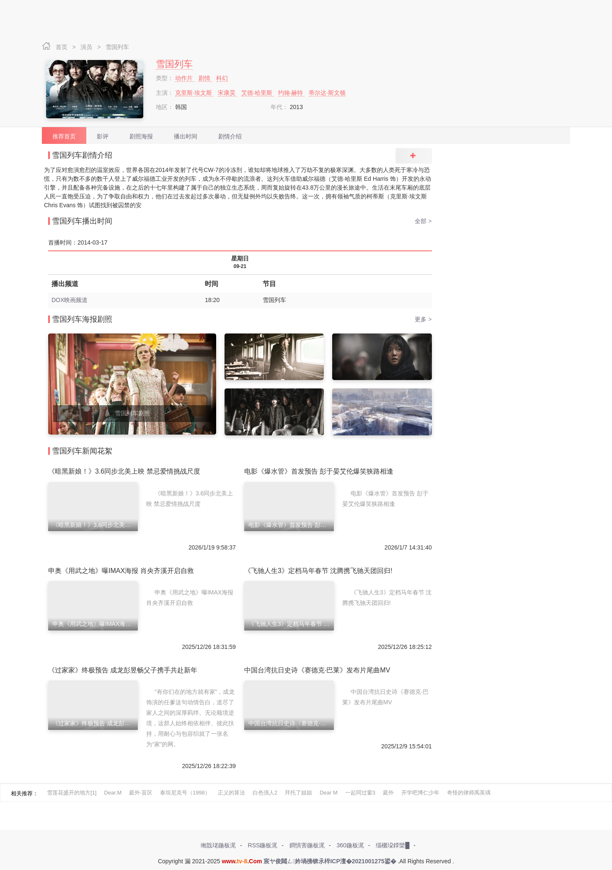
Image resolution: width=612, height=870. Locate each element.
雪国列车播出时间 (82, 221)
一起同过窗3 (360, 792)
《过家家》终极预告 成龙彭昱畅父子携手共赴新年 (122, 670)
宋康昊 (227, 92)
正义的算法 (231, 792)
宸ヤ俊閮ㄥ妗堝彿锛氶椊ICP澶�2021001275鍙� (329, 861)
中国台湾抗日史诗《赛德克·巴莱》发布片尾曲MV (317, 670)
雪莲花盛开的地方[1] (71, 792)
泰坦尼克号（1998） (185, 792)
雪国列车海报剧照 (82, 319)
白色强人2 (265, 792)
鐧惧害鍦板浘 (307, 845)
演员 (87, 47)
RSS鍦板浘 (263, 845)
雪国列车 (117, 47)
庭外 (388, 792)
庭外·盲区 (140, 792)
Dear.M (112, 792)
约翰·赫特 (291, 92)
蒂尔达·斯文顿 (327, 92)
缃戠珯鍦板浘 (218, 845)
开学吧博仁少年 (420, 792)
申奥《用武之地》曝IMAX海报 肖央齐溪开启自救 (121, 570)
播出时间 (185, 136)
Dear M (329, 792)
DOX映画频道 (70, 300)
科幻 (222, 78)
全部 (423, 221)
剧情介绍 (230, 136)
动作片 (184, 78)
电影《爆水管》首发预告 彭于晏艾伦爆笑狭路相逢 (318, 471)
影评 (102, 136)
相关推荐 (22, 793)
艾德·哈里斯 (257, 92)
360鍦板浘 (350, 845)
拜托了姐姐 (298, 792)
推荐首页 (64, 136)
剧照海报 (141, 136)
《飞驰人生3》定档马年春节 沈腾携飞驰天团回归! (318, 570)
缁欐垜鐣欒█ (392, 845)
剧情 (205, 78)
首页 (62, 47)
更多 (423, 319)
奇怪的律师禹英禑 (469, 792)
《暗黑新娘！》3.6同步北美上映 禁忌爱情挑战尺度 (124, 471)
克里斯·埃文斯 (194, 92)
